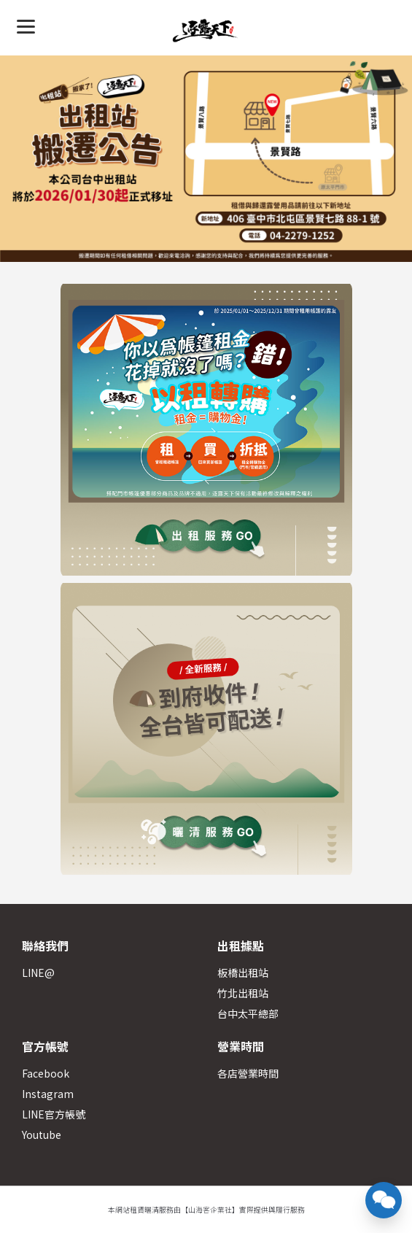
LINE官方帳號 (53, 1114)
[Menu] (26, 26)
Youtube (41, 1134)
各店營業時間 (248, 1073)
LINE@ (38, 972)
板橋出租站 (242, 972)
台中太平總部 (248, 1013)
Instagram (48, 1093)
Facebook (45, 1073)
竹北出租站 (242, 993)
